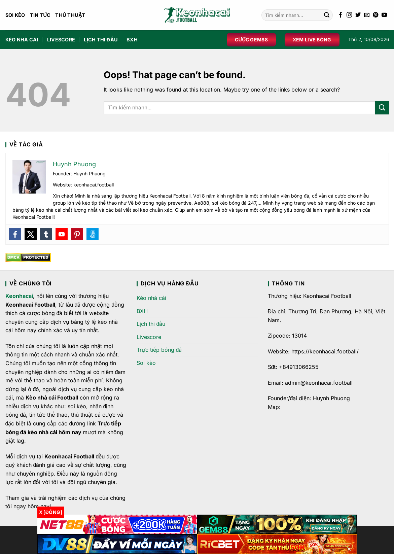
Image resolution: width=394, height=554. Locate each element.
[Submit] (326, 15)
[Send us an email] (366, 15)
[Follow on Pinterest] (375, 15)
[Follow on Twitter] (358, 15)
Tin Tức (40, 15)
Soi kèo (15, 15)
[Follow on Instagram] (349, 15)
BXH (132, 39)
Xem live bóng (312, 39)
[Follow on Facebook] (340, 15)
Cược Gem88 (251, 39)
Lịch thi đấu (101, 39)
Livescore (61, 39)
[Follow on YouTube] (384, 15)
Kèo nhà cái (21, 39)
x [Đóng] (50, 512)
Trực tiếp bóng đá (159, 349)
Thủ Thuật (70, 15)
